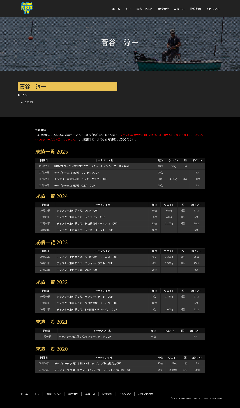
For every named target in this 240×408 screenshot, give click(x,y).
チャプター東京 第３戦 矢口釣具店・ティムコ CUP (87, 303)
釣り (128, 9)
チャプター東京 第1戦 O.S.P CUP (74, 185)
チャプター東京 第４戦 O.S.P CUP (77, 210)
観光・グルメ (144, 9)
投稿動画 (195, 9)
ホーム (116, 9)
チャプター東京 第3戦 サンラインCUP (76, 172)
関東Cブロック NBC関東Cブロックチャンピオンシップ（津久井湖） (92, 166)
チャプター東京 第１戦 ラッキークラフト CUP (85, 230)
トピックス (213, 9)
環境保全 (163, 9)
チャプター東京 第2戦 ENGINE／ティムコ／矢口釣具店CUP (87, 363)
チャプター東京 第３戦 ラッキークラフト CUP (85, 336)
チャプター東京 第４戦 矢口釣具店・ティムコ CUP (87, 257)
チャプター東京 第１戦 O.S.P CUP (77, 269)
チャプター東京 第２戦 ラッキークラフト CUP (85, 263)
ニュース (179, 9)
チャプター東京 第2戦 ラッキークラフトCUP (80, 179)
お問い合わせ (145, 393)
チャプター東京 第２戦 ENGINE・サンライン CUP (87, 309)
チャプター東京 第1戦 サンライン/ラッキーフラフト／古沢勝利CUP (92, 370)
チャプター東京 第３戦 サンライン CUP (81, 217)
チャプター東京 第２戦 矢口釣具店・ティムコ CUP (87, 223)
